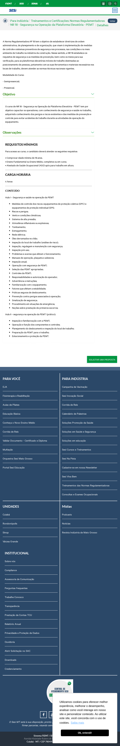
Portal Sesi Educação (14, 467)
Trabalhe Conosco (14, 597)
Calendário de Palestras (74, 413)
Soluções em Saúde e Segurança (79, 431)
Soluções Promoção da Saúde (77, 422)
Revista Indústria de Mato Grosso (79, 532)
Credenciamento (13, 668)
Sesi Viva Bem (69, 476)
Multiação (8, 449)
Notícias (66, 523)
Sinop (6, 532)
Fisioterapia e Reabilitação (16, 395)
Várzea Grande (10, 541)
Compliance (11, 570)
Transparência (12, 606)
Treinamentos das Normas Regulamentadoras (86, 485)
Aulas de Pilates (11, 404)
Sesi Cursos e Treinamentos (76, 449)
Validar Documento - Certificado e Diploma (25, 440)
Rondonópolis (10, 523)
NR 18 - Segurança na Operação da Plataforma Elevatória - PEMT (52, 24)
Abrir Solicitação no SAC (17, 650)
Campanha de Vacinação (74, 386)
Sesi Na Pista (69, 458)
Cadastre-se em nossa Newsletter (79, 467)
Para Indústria (19, 20)
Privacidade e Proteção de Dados (22, 633)
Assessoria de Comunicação (19, 579)
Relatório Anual (13, 624)
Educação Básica (11, 413)
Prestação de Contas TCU (18, 615)
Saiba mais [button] (77, 722)
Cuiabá (6, 514)
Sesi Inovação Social (72, 395)
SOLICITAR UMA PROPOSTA (102, 359)
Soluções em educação (74, 440)
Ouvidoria (10, 641)
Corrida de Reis (11, 431)
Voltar (112, 20)
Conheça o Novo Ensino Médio (19, 422)
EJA (5, 386)
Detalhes (102, 25)
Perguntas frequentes (16, 588)
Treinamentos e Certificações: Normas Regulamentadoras (68, 20)
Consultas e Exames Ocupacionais (80, 494)
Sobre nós (10, 561)
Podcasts (67, 514)
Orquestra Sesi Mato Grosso (17, 458)
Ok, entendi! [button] (85, 732)
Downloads (10, 659)
